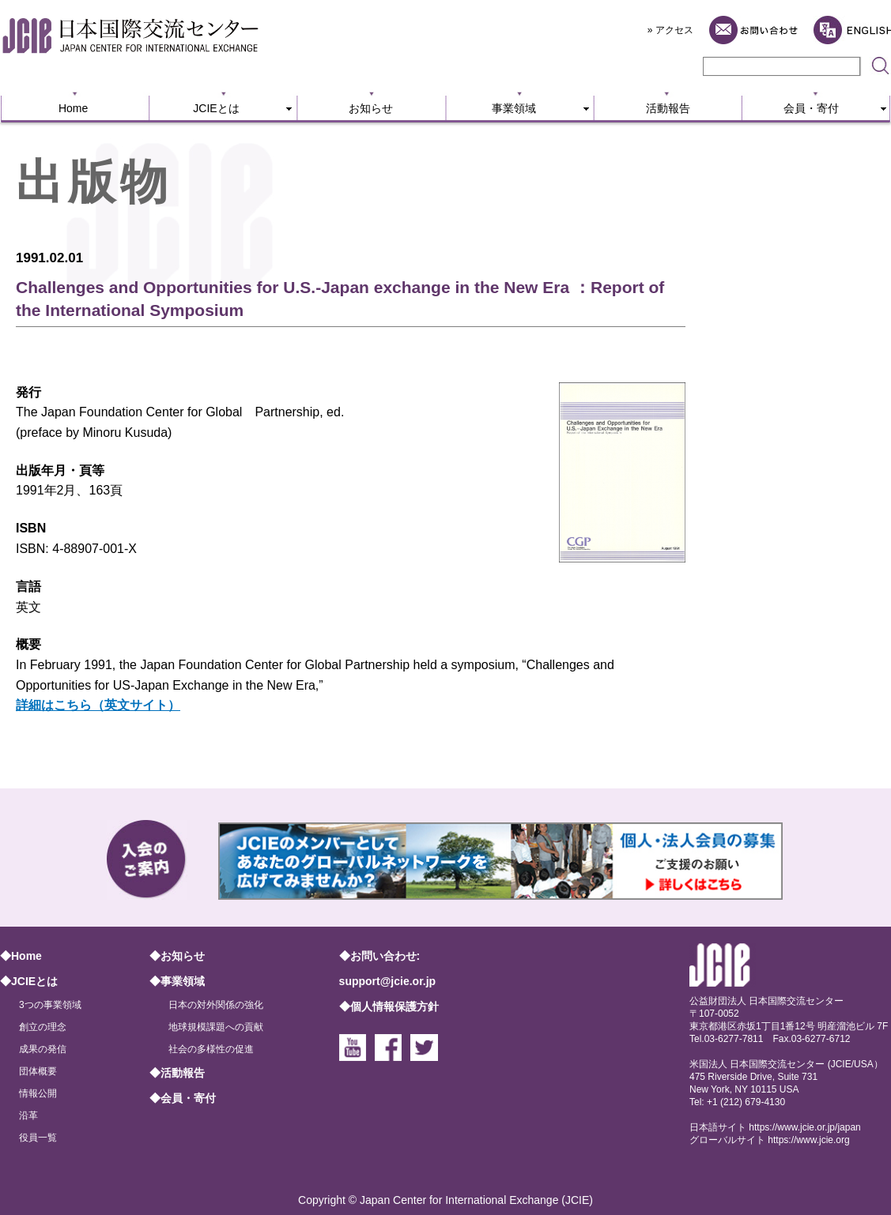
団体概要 (38, 1071)
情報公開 (38, 1093)
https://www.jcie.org (808, 1139)
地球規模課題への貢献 (215, 1027)
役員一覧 (38, 1137)
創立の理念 (42, 1027)
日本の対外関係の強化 (215, 1004)
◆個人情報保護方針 (389, 1006)
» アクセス (670, 30)
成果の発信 (42, 1049)
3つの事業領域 (50, 1004)
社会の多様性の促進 (211, 1049)
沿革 (28, 1115)
